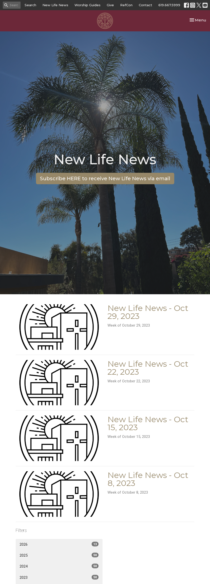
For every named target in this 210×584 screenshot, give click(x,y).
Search (30, 5)
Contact (145, 5)
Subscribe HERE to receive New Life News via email (105, 178)
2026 (59, 544)
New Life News (55, 5)
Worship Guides (87, 5)
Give (110, 5)
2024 (59, 566)
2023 (59, 577)
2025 (59, 555)
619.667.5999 (169, 5)
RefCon (126, 5)
